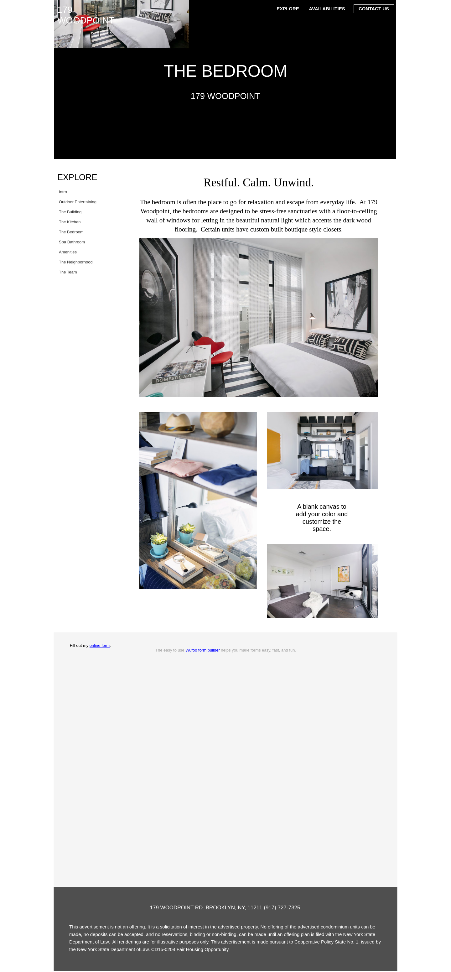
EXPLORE (288, 8)
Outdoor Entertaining (77, 202)
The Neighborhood (76, 262)
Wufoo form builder (202, 650)
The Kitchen (69, 222)
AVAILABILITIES (327, 8)
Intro (63, 192)
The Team (68, 272)
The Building (70, 212)
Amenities (68, 252)
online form (100, 645)
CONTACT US (374, 8)
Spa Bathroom (72, 242)
